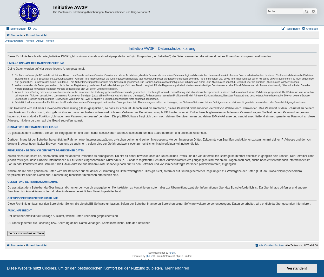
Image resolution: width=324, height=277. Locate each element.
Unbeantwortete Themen (19, 40)
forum (172, 252)
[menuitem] (32, 29)
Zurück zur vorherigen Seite (26, 233)
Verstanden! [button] (297, 268)
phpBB (149, 256)
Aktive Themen (45, 40)
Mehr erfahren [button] (177, 268)
